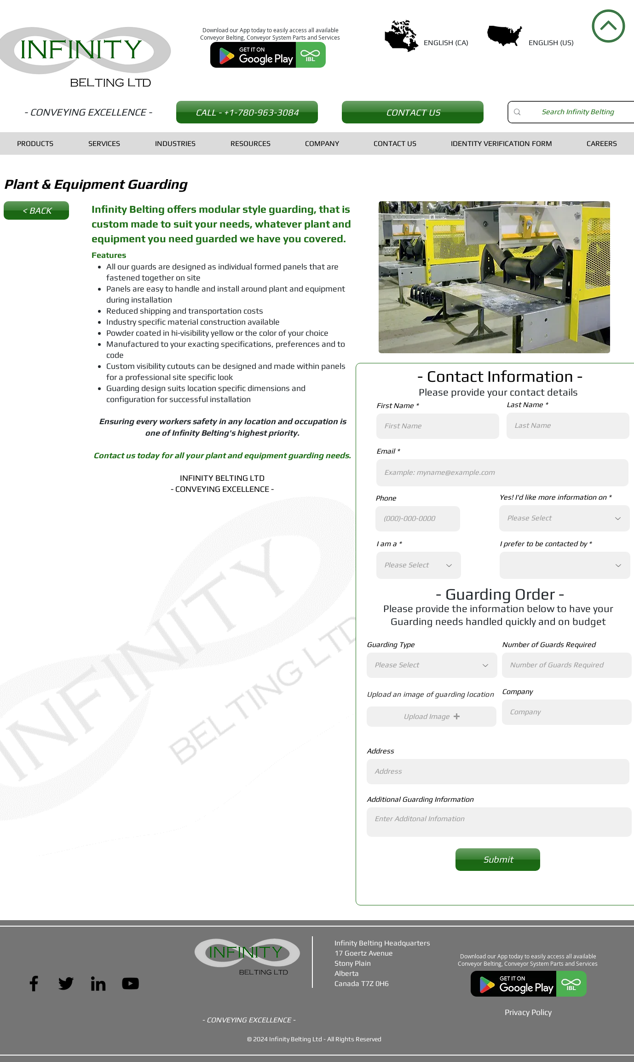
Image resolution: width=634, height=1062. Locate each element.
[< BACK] (36, 210)
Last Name (525, 404)
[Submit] (497, 859)
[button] (431, 716)
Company (517, 691)
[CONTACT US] (413, 112)
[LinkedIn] (98, 983)
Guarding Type (391, 644)
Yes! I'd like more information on (552, 497)
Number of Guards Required (548, 644)
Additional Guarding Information (420, 799)
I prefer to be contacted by (543, 544)
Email (385, 451)
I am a (386, 544)
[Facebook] (33, 983)
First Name (395, 405)
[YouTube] (130, 983)
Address (380, 751)
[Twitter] (66, 983)
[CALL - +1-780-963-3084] (247, 112)
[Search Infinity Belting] (577, 112)
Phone (385, 498)
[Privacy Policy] (528, 1012)
